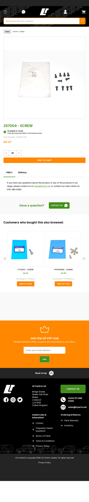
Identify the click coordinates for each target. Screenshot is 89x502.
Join (44, 382)
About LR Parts (43, 459)
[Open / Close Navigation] (5, 11)
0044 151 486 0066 (71, 422)
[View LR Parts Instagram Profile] (13, 423)
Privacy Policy (42, 469)
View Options (44, 321)
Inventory (68, 448)
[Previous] (4, 276)
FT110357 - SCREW (44, 306)
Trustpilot (6, 2)
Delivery (22, 171)
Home (7, 31)
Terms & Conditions (45, 464)
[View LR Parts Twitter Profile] (20, 423)
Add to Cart (44, 159)
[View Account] (65, 11)
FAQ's (9, 171)
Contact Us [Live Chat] (23, 11)
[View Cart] (84, 11)
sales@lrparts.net (42, 185)
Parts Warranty (71, 443)
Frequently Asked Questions (44, 452)
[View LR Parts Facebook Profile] (6, 423)
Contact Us (73, 412)
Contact (39, 446)
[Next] (84, 276)
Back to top (44, 396)
